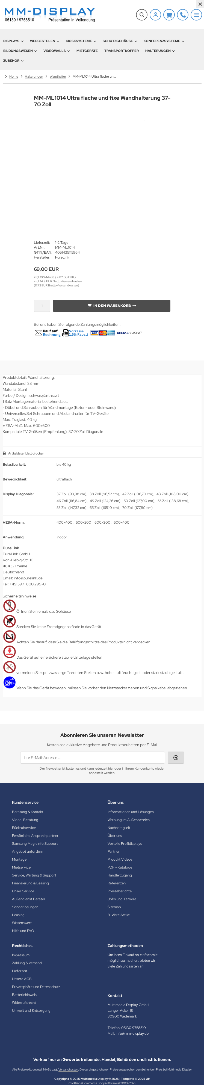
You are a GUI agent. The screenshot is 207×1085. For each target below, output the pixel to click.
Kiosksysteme (81, 41)
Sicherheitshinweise (19, 596)
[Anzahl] (42, 306)
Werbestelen (44, 41)
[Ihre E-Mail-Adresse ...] (92, 758)
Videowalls (56, 51)
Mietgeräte (87, 51)
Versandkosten (68, 1069)
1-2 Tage (61, 242)
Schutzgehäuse (120, 41)
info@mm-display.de (132, 1033)
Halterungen (160, 51)
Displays (13, 41)
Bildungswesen (20, 51)
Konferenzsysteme (164, 41)
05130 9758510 (133, 1027)
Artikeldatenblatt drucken (26, 453)
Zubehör (13, 60)
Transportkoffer (121, 51)
